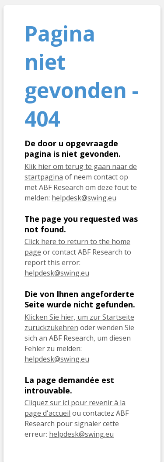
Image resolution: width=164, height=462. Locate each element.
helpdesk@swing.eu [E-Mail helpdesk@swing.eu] (56, 359)
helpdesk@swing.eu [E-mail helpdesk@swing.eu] (84, 198)
